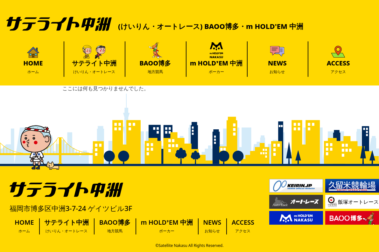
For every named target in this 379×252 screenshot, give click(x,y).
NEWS (277, 66)
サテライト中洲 (94, 66)
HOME (33, 66)
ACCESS (338, 66)
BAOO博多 (155, 66)
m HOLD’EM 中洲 (216, 66)
